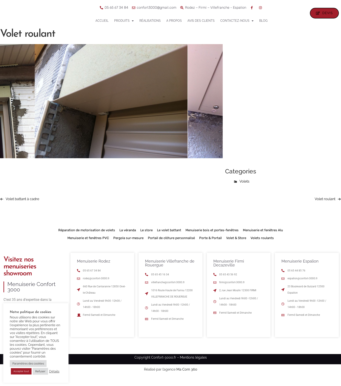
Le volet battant (169, 238)
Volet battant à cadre (22, 207)
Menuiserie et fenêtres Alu (263, 238)
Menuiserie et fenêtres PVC (88, 246)
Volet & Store (236, 246)
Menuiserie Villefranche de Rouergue (169, 271)
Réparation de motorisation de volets (86, 238)
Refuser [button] (40, 371)
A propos (174, 20)
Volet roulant (325, 207)
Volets (244, 189)
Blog (263, 20)
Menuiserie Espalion (300, 269)
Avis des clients (201, 20)
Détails (54, 371)
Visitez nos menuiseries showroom (19, 274)
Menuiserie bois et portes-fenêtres (212, 238)
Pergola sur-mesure (128, 246)
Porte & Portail (210, 246)
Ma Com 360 (186, 377)
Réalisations (150, 20)
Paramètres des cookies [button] (28, 363)
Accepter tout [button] (21, 371)
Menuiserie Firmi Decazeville (228, 271)
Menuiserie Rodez (93, 269)
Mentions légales (193, 365)
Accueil (102, 20)
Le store (146, 238)
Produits (124, 21)
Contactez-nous (237, 21)
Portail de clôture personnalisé (171, 246)
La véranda (127, 238)
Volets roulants (262, 246)
